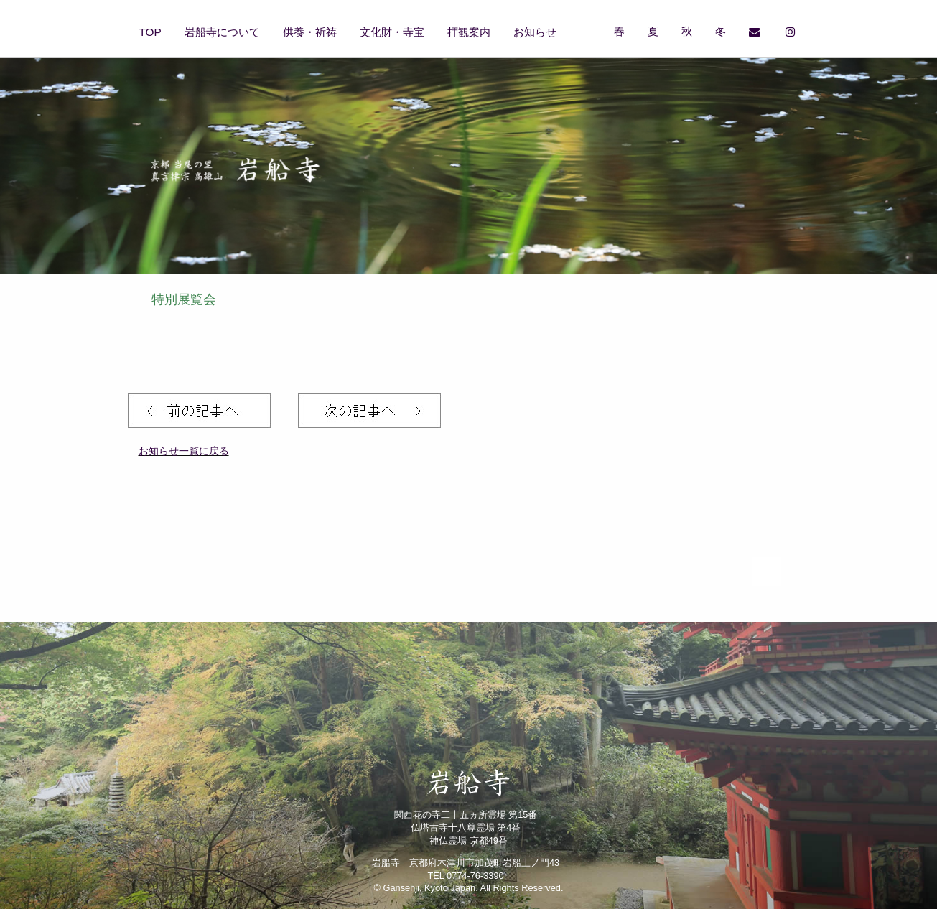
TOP (150, 32)
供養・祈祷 (310, 32)
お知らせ (534, 32)
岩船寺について (222, 32)
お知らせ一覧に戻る (184, 451)
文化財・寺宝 (392, 32)
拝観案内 (468, 32)
